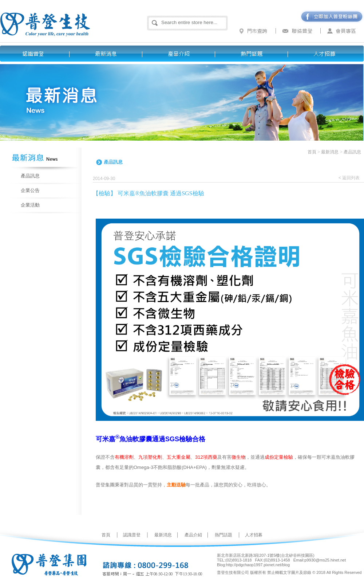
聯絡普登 (298, 31)
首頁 (312, 151)
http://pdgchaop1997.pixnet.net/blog (258, 565)
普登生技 (61, 18)
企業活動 (30, 205)
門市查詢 (255, 31)
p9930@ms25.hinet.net (325, 560)
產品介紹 (182, 54)
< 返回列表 (349, 177)
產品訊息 (30, 176)
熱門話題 (254, 54)
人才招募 (327, 54)
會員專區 (342, 31)
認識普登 (36, 54)
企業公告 (30, 190)
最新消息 (109, 54)
